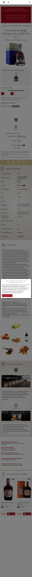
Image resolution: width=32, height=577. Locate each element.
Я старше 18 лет (7, 295)
